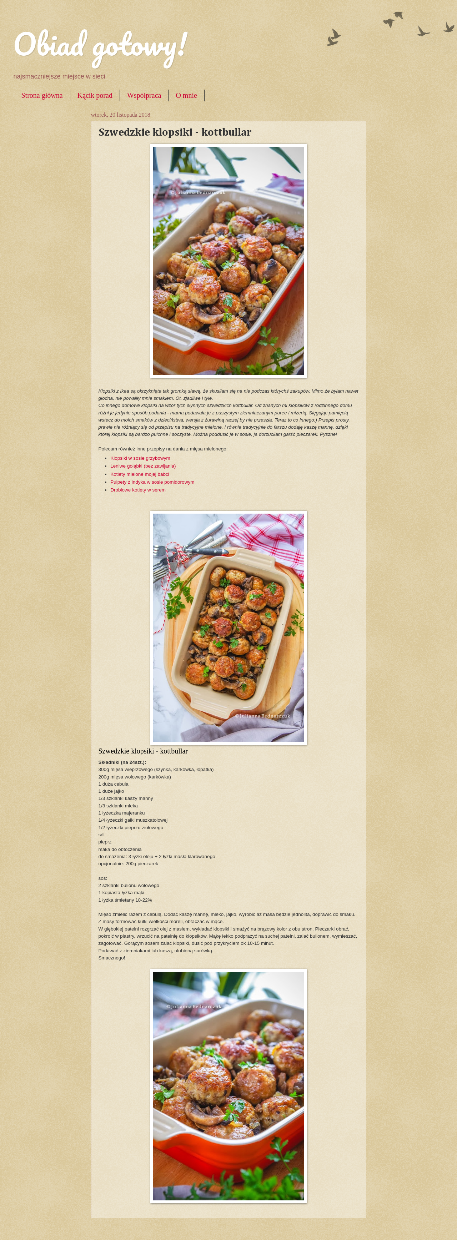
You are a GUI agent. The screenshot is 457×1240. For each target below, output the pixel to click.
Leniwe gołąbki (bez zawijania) (143, 466)
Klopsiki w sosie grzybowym (140, 458)
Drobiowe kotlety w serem (138, 490)
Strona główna (42, 95)
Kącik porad (94, 95)
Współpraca (144, 95)
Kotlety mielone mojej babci (139, 474)
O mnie (186, 95)
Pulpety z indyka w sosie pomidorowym (152, 482)
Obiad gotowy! (100, 44)
